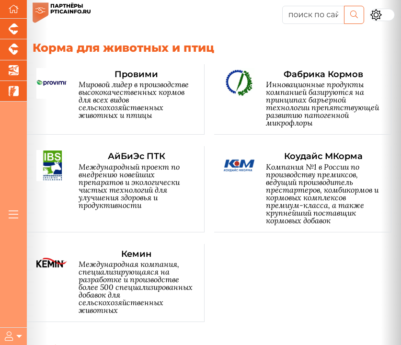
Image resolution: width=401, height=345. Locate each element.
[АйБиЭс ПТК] (120, 189)
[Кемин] (120, 283)
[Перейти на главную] (13, 9)
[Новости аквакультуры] (13, 70)
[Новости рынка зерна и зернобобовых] (13, 91)
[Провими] (120, 99)
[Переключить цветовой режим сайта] (382, 15)
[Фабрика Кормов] (307, 99)
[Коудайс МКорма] (307, 189)
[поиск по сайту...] (313, 15)
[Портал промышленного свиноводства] (13, 29)
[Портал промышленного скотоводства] (13, 49)
